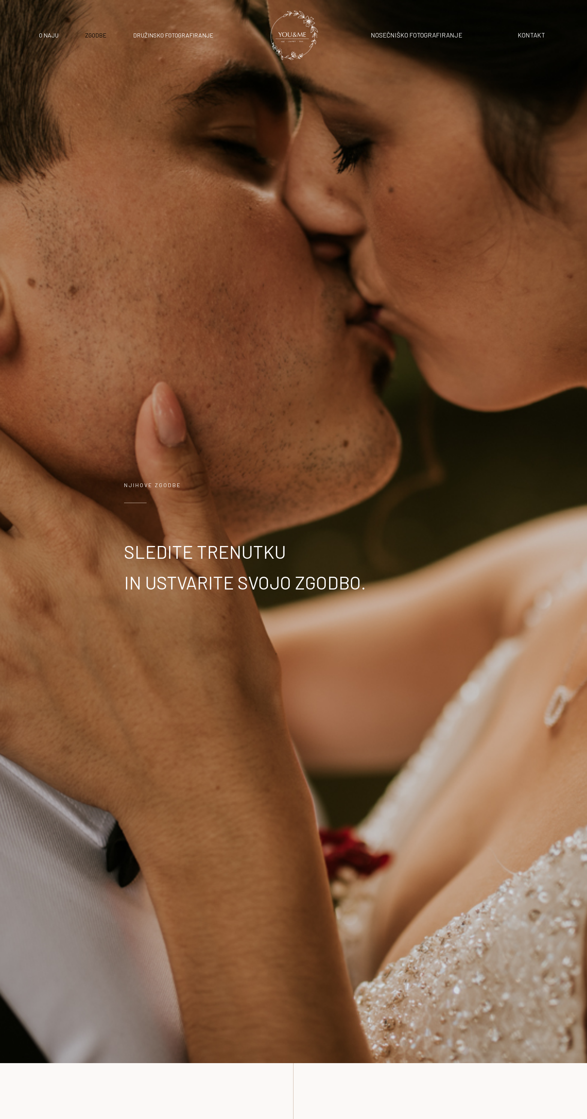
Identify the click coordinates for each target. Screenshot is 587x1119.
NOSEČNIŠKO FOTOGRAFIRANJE (416, 35)
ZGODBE (95, 35)
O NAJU (48, 35)
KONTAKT (531, 35)
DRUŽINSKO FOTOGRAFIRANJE (173, 35)
